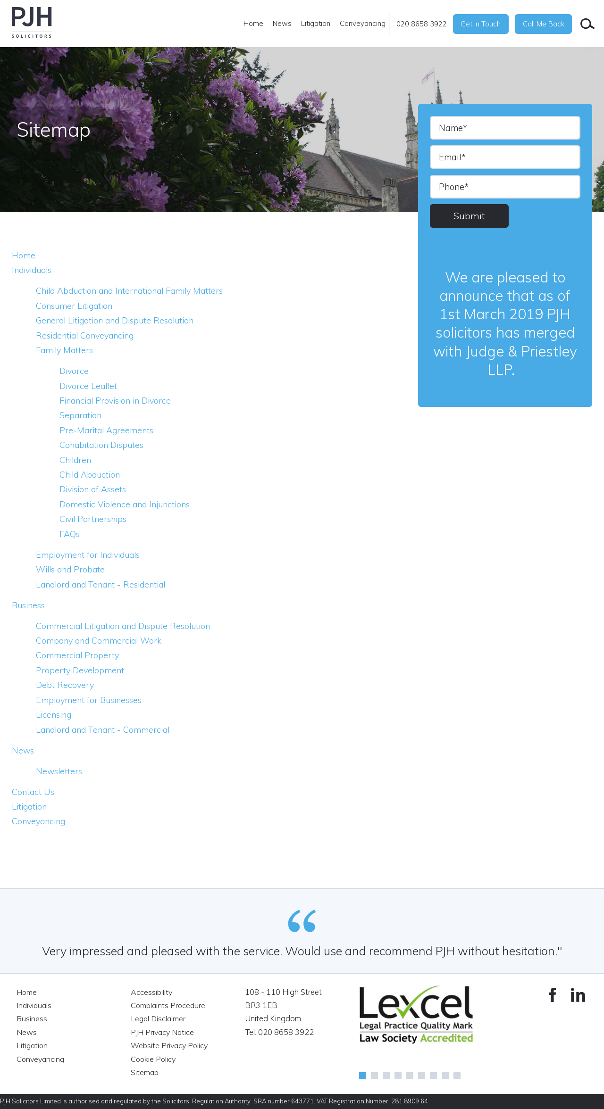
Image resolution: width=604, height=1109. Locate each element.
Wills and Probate (72, 569)
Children (76, 459)
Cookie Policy (154, 1058)
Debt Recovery (65, 684)
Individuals (34, 269)
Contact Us (34, 791)
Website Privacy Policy (170, 1045)
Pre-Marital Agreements (107, 430)
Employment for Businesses (91, 699)
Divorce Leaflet (89, 385)
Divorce (74, 370)
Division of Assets (95, 489)
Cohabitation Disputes (104, 444)
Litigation (315, 23)
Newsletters (60, 771)
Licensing (55, 714)
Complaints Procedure (169, 1005)
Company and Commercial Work (101, 640)
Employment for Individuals (91, 554)
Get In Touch (481, 23)
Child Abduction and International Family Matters (135, 290)
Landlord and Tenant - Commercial (106, 729)
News (282, 23)
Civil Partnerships (95, 518)
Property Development (81, 670)
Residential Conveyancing (88, 335)
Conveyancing (363, 23)
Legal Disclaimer (159, 1018)
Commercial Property (78, 655)
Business (30, 605)
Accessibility (152, 992)
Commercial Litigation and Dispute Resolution (128, 625)
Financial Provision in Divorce (119, 400)
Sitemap (145, 1071)
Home (253, 23)
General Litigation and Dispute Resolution (120, 320)
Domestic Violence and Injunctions (128, 504)
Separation (81, 415)
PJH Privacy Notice (163, 1032)
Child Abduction (91, 474)
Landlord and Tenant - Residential (105, 584)
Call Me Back (543, 23)
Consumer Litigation (76, 305)
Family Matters (66, 350)
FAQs (70, 533)
